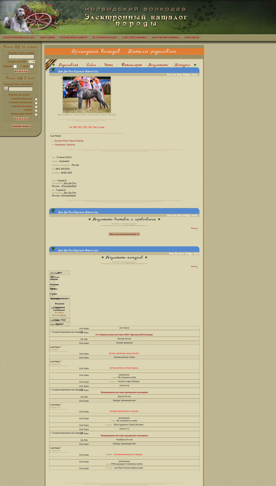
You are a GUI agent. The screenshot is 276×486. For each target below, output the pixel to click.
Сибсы (91, 65)
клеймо (28, 109)
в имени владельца (21, 98)
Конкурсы (182, 65)
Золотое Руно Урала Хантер (68, 140)
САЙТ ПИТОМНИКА (134, 37)
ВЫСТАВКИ (47, 37)
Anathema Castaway (65, 144)
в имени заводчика (21, 106)
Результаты (158, 65)
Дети (108, 65)
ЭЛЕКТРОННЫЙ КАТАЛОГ (19, 37)
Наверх (193, 228)
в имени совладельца (20, 102)
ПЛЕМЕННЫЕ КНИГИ (73, 37)
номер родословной (21, 113)
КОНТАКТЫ (192, 37)
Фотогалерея (132, 65)
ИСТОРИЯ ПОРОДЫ (105, 37)
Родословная (68, 65)
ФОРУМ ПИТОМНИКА (165, 37)
